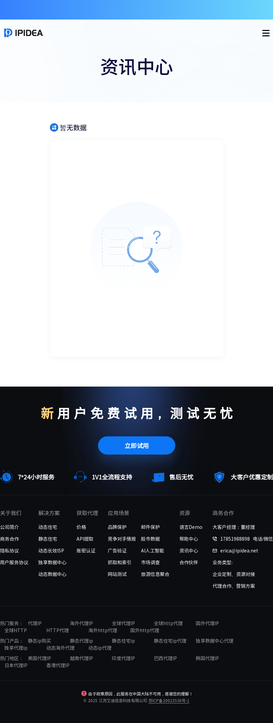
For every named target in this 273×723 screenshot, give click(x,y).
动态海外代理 (60, 647)
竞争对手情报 (122, 538)
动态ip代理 (99, 647)
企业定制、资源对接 (234, 574)
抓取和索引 (119, 562)
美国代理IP (39, 658)
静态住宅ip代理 (170, 640)
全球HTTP (15, 630)
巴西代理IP (165, 658)
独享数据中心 (52, 562)
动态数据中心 (52, 574)
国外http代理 (144, 630)
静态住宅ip (123, 640)
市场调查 (150, 562)
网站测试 (117, 574)
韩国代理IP (207, 658)
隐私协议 (9, 550)
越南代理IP (81, 658)
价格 (81, 526)
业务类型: (223, 562)
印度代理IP (123, 658)
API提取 (85, 538)
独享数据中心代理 (214, 640)
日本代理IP (16, 665)
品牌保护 (117, 526)
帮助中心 (188, 538)
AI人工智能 (152, 550)
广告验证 (117, 550)
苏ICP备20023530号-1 (168, 700)
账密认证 (86, 550)
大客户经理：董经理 (234, 526)
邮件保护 (150, 526)
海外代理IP (81, 623)
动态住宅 (47, 526)
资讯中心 (188, 550)
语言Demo (190, 526)
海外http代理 (102, 630)
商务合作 (9, 538)
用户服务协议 (14, 562)
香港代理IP (58, 665)
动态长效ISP (51, 550)
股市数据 (150, 538)
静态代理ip (81, 640)
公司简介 (9, 526)
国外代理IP (207, 623)
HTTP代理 (57, 630)
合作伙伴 (188, 562)
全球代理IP (123, 623)
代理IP (35, 623)
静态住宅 (47, 538)
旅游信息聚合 (155, 574)
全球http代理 (168, 623)
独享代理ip (16, 647)
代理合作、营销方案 (234, 585)
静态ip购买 (39, 640)
